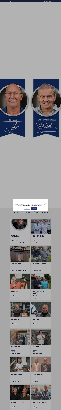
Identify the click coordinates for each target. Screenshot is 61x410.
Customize (27, 208)
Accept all (34, 208)
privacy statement (40, 205)
